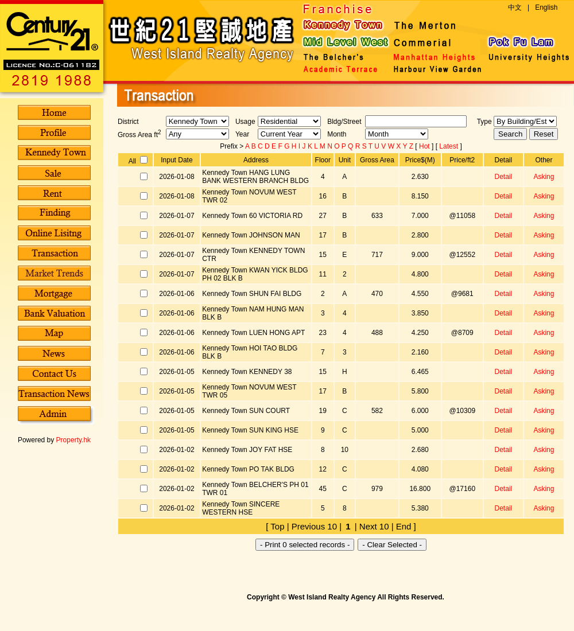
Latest (449, 146)
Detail (503, 177)
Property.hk (73, 440)
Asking (543, 177)
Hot (425, 146)
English (546, 7)
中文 (515, 7)
